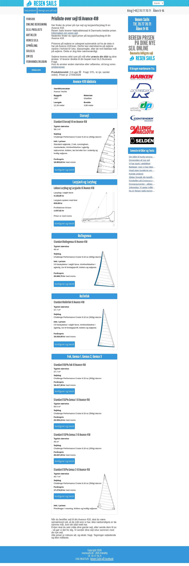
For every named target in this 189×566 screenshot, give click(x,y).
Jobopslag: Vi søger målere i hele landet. (148, 187)
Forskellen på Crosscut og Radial (144, 180)
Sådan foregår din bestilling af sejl (145, 177)
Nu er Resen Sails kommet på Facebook (148, 191)
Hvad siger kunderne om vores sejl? (146, 170)
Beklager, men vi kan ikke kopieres (145, 167)
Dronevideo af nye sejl (139, 160)
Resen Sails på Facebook (101, 559)
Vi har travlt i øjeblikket (139, 163)
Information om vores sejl (64, 33)
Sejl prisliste (30, 10)
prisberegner (58, 67)
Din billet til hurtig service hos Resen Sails (148, 157)
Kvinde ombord (136, 174)
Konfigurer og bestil (64, 169)
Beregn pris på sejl (47, 10)
